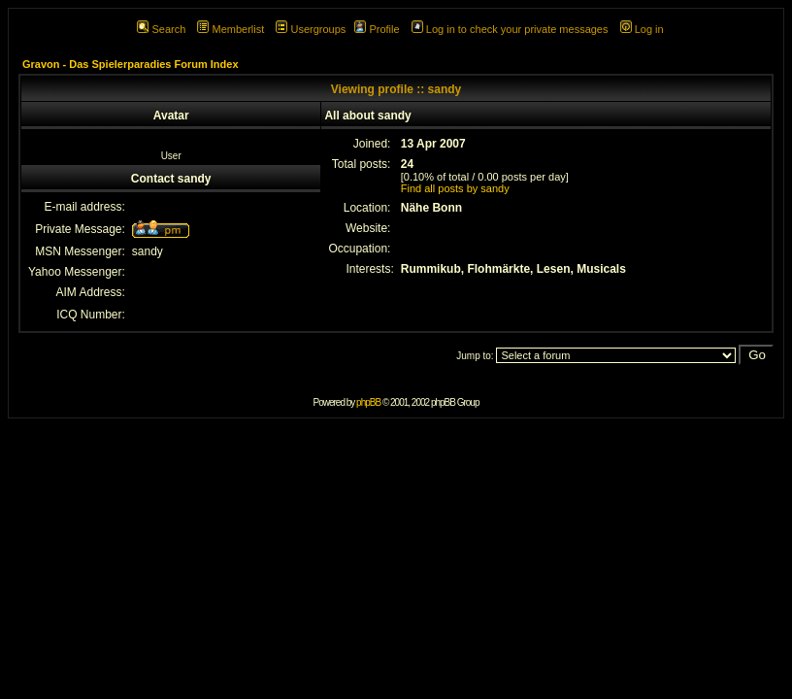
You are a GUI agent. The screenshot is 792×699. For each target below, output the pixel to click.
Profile (376, 29)
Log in (642, 29)
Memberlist (230, 29)
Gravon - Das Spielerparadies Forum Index (130, 64)
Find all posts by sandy (455, 188)
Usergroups (311, 29)
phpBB (368, 402)
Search (161, 29)
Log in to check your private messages (510, 29)
